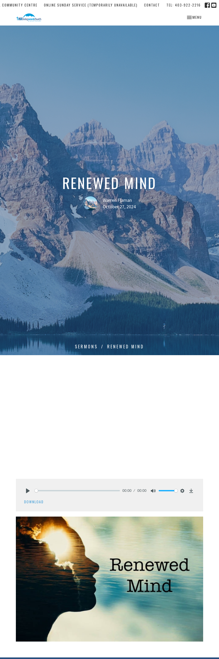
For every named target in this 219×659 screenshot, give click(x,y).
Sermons (86, 346)
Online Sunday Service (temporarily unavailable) (91, 5)
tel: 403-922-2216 (183, 5)
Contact (152, 5)
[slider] (77, 490)
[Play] (28, 491)
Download (34, 501)
